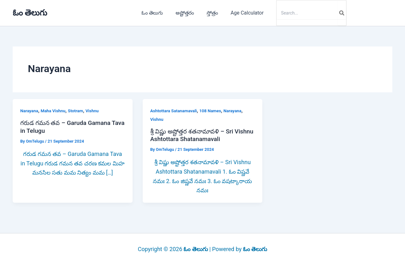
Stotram (78, 110)
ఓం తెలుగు (30, 12)
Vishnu (95, 110)
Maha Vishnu (54, 110)
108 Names (213, 110)
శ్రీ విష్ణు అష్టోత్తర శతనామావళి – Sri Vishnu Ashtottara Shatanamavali (197, 135)
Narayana (29, 110)
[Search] (337, 13)
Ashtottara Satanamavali (174, 110)
